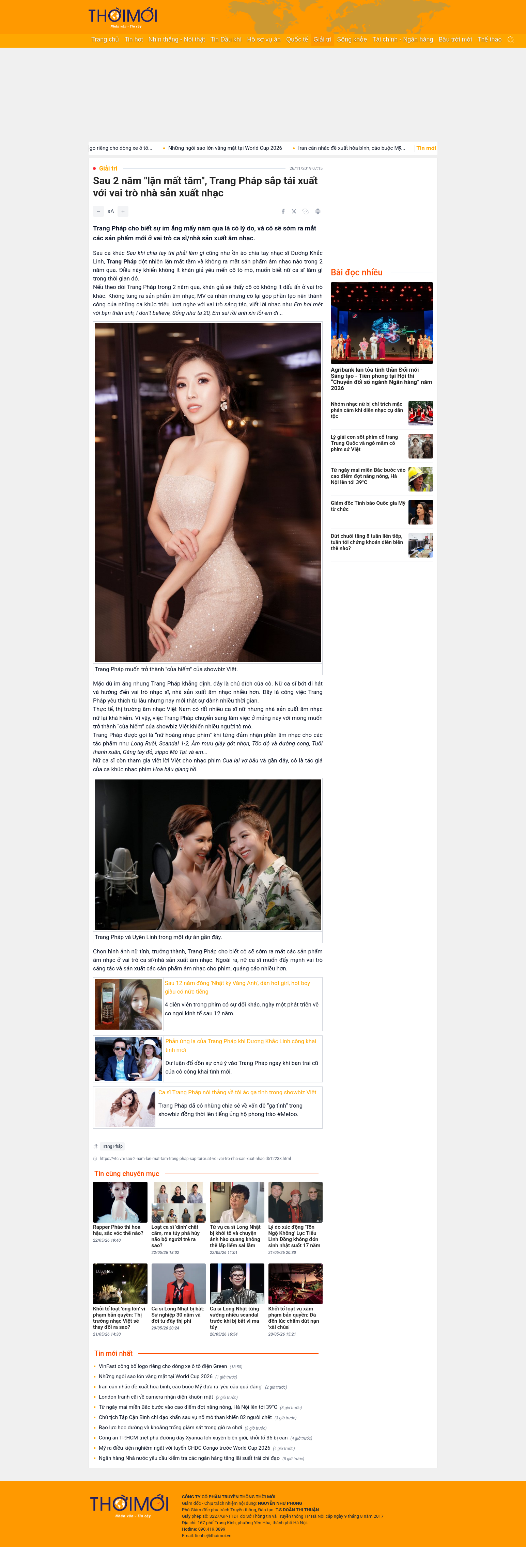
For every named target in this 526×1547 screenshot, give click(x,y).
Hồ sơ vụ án (264, 39)
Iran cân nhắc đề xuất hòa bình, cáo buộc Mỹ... (361, 148)
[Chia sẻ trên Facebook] (283, 211)
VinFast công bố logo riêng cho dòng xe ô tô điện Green (171, 1366)
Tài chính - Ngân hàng (402, 39)
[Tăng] (123, 211)
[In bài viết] (318, 211)
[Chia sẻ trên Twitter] (294, 211)
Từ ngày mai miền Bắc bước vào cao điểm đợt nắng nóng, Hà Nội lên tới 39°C (200, 1407)
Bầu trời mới (455, 39)
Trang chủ (105, 39)
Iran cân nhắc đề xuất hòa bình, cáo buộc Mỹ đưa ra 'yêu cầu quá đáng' (193, 1387)
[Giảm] (98, 211)
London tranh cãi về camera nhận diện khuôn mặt (168, 1397)
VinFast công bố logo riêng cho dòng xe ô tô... (108, 148)
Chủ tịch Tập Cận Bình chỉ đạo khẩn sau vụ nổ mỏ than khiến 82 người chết (197, 1417)
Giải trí (322, 39)
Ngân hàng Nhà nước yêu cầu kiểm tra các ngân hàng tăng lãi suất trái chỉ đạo (201, 1458)
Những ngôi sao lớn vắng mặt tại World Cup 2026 (234, 148)
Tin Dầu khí (226, 39)
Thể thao (489, 39)
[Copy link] (305, 211)
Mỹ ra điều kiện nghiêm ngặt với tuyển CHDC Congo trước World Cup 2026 (197, 1448)
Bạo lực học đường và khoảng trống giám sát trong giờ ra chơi (183, 1427)
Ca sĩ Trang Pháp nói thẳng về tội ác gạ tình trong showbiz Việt (237, 1092)
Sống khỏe (352, 39)
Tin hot (133, 39)
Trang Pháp (112, 1146)
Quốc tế (297, 39)
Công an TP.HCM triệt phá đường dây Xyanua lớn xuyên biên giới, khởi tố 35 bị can (205, 1438)
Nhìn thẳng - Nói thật (177, 39)
